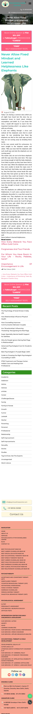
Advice (3, 384)
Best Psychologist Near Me (11, 610)
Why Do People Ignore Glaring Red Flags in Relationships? (15, 341)
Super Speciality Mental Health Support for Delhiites (15, 335)
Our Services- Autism (8, 682)
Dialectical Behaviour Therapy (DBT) (14, 655)
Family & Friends (7, 406)
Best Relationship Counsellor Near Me (15, 629)
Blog (3, 602)
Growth (4, 409)
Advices (4, 388)
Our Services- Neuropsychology (13, 669)
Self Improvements (8, 441)
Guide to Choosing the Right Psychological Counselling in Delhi (16, 356)
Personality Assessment (10, 667)
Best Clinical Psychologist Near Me (14, 627)
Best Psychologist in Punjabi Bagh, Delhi (15, 352)
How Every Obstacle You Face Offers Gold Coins (16, 243)
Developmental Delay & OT (10, 705)
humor (3, 413)
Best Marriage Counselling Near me (14, 625)
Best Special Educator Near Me (12, 614)
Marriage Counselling (9, 650)
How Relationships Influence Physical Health (14, 318)
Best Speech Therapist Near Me (12, 618)
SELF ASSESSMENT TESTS (17, 47)
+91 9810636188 (27, 9)
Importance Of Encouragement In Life (16, 265)
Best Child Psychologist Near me (13, 623)
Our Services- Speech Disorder (12, 692)
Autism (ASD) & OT (7, 707)
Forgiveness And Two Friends (15, 249)
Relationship (5, 434)
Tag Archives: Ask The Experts (12, 456)
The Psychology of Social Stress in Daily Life (15, 312)
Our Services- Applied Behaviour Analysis (16, 695)
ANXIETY (4, 684)
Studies (4, 452)
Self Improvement (7, 438)
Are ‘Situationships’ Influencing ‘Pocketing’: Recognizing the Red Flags (15, 329)
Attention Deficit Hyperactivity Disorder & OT (16, 710)
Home (3, 592)
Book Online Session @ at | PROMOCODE (16, 37)
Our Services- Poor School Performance (16, 690)
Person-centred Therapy (10, 653)
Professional (5, 431)
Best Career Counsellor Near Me (13, 612)
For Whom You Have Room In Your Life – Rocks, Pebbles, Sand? (16, 256)
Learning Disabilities (8, 688)
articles (3, 391)
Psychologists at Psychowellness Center (13, 599)
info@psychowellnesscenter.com (21, 12)
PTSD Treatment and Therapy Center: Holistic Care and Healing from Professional (14, 363)
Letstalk (4, 416)
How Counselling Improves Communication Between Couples (13, 324)
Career (3, 395)
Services (4, 596)
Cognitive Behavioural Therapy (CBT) (14, 644)
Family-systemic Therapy (10, 648)
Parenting (5, 423)
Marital (3, 420)
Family (3, 402)
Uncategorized (6, 459)
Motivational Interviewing (11, 646)
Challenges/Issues (7, 398)
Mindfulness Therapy (9, 642)
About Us (4, 594)
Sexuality (4, 445)
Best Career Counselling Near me (13, 621)
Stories (3, 449)
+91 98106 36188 (14, 569)
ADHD (3, 686)
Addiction (4, 380)
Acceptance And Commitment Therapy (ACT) (14, 639)
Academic (4, 377)
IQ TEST (3, 665)
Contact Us (16, 574)
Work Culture (6, 463)
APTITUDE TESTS (6, 671)
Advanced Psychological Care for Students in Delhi (16, 347)
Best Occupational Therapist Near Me (14, 616)
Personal (4, 427)
